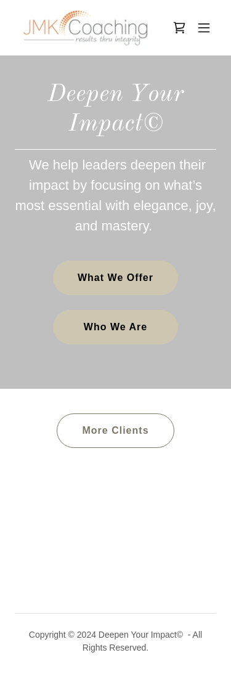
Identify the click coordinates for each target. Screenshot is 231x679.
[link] (85, 28)
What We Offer (115, 277)
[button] (204, 27)
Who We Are (115, 327)
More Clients (115, 430)
